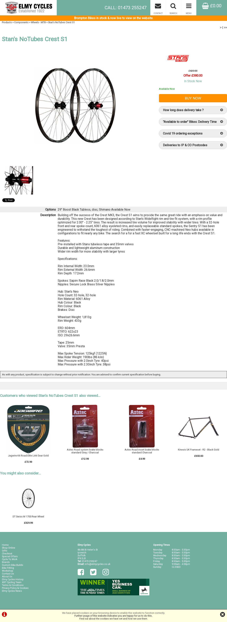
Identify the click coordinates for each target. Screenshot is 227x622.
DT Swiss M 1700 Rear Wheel (28, 516)
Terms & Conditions (13, 585)
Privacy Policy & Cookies (15, 588)
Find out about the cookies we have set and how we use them (113, 618)
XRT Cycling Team (11, 582)
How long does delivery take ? (193, 110)
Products (7, 22)
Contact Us (8, 573)
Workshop (7, 570)
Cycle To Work (9, 559)
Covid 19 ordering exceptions (193, 133)
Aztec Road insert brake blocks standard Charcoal (142, 451)
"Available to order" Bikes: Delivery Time (193, 122)
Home (5, 544)
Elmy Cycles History (12, 579)
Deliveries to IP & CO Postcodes (193, 145)
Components (21, 22)
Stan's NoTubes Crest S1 (61, 22)
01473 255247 (89, 561)
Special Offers (10, 556)
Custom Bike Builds (12, 565)
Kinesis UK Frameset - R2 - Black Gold (198, 449)
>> (225, 27)
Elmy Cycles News (12, 590)
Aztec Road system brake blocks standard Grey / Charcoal (85, 451)
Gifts (4, 550)
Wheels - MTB (38, 22)
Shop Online (8, 547)
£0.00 (211, 5)
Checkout (7, 553)
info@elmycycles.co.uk (97, 564)
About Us (7, 576)
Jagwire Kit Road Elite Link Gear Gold (28, 455)
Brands (6, 562)
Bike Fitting (8, 567)
